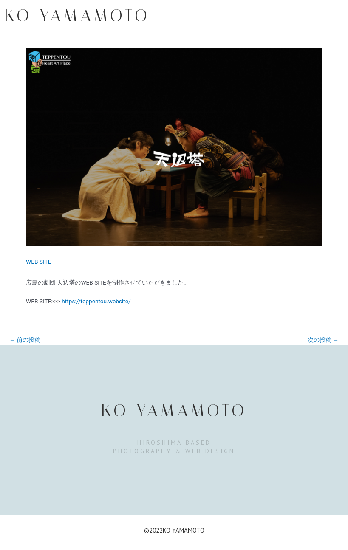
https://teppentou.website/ (96, 301)
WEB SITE (38, 261)
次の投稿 (323, 340)
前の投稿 (24, 340)
